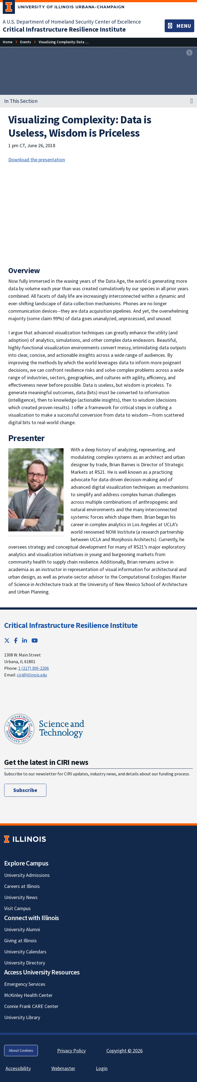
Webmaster (63, 1068)
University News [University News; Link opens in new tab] (21, 897)
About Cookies (21, 1050)
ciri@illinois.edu (32, 675)
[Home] (7, 42)
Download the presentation (36, 159)
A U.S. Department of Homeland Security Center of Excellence (72, 21)
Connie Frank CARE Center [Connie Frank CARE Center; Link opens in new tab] (31, 1006)
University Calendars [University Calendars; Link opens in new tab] (25, 951)
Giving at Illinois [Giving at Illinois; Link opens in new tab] (20, 940)
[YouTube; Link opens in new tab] (34, 640)
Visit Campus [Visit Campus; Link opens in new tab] (17, 908)
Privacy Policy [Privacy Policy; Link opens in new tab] (71, 1050)
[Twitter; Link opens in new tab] (7, 640)
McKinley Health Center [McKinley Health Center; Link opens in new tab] (28, 995)
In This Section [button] (21, 101)
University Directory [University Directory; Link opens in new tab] (24, 962)
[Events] (25, 42)
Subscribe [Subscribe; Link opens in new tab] (25, 790)
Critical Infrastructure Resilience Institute (71, 625)
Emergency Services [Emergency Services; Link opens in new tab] (24, 984)
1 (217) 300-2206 (33, 668)
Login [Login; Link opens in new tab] (101, 1068)
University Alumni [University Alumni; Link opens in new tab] (22, 929)
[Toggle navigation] (179, 25)
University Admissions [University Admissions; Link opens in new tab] (27, 875)
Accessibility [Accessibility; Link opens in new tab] (18, 1068)
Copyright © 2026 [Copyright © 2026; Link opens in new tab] (124, 1050)
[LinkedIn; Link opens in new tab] (24, 640)
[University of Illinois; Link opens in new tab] (25, 839)
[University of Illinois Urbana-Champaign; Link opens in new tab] (64, 8)
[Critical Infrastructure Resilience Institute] (64, 29)
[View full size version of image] (189, 53)
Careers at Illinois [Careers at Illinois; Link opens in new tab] (22, 886)
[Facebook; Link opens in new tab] (16, 640)
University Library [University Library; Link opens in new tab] (22, 1017)
